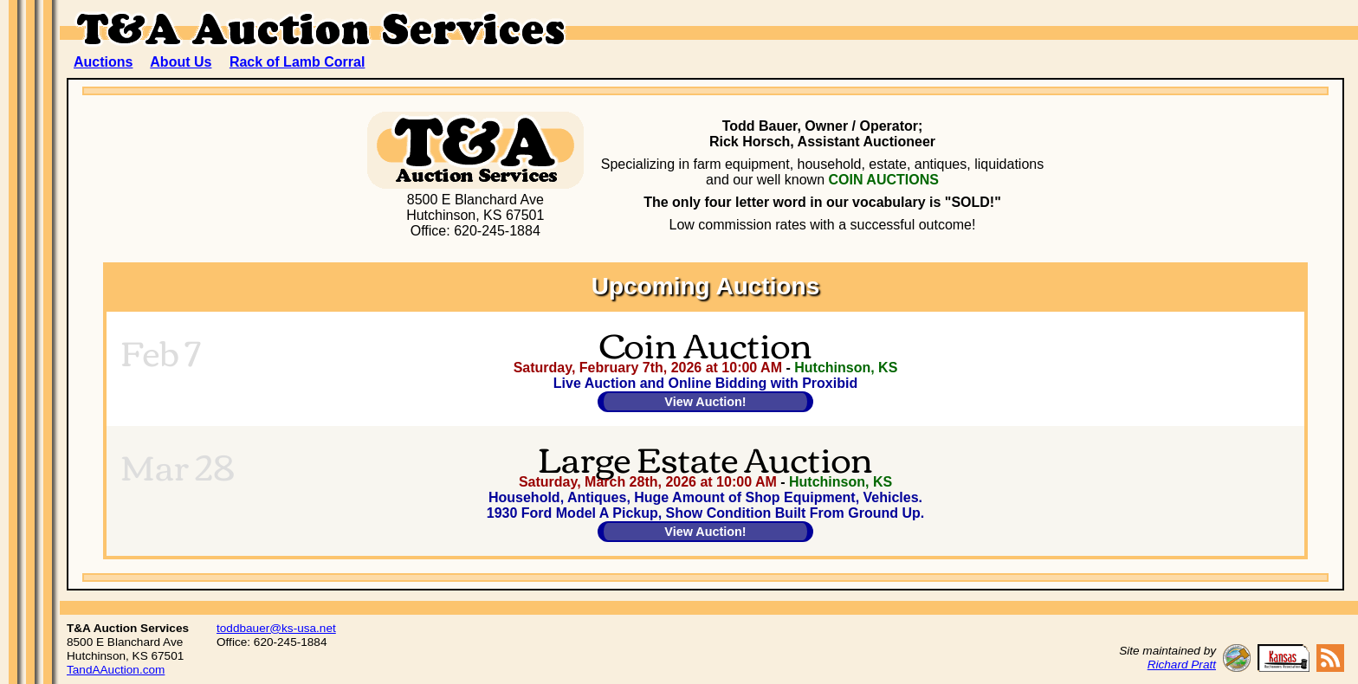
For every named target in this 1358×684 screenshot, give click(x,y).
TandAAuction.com (116, 669)
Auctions (103, 62)
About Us (180, 62)
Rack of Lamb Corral (297, 62)
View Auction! (705, 402)
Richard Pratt (1182, 664)
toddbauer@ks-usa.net (276, 628)
